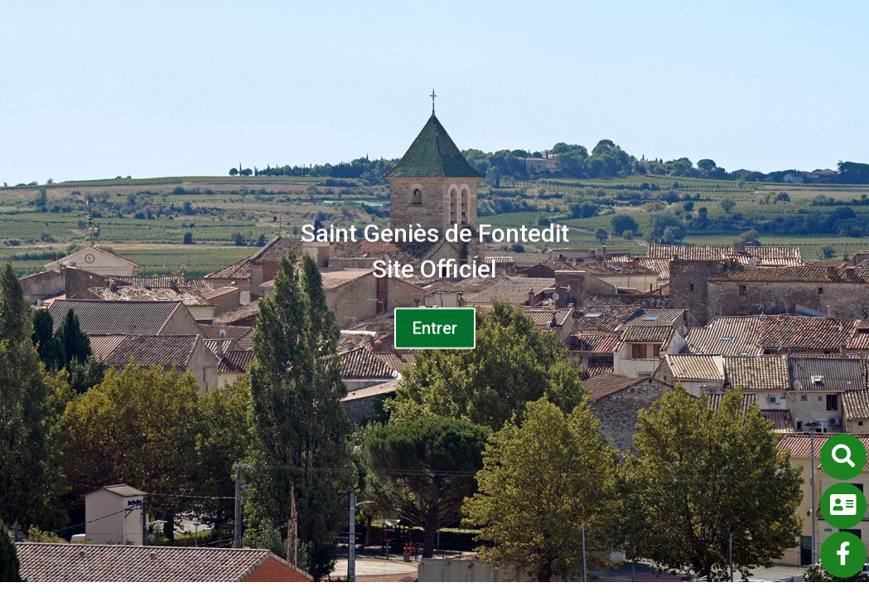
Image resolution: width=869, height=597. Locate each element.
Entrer (435, 332)
